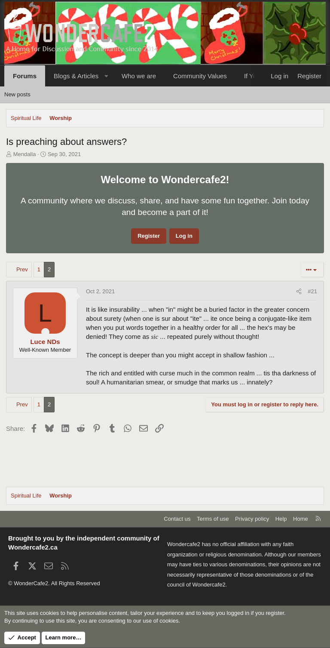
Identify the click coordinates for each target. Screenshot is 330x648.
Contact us (177, 519)
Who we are (139, 76)
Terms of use (213, 519)
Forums (25, 76)
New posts (17, 94)
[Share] (299, 291)
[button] (106, 75)
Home (300, 519)
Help (281, 519)
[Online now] (45, 332)
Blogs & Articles (76, 76)
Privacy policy (252, 519)
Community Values (200, 76)
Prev (22, 269)
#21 (312, 291)
